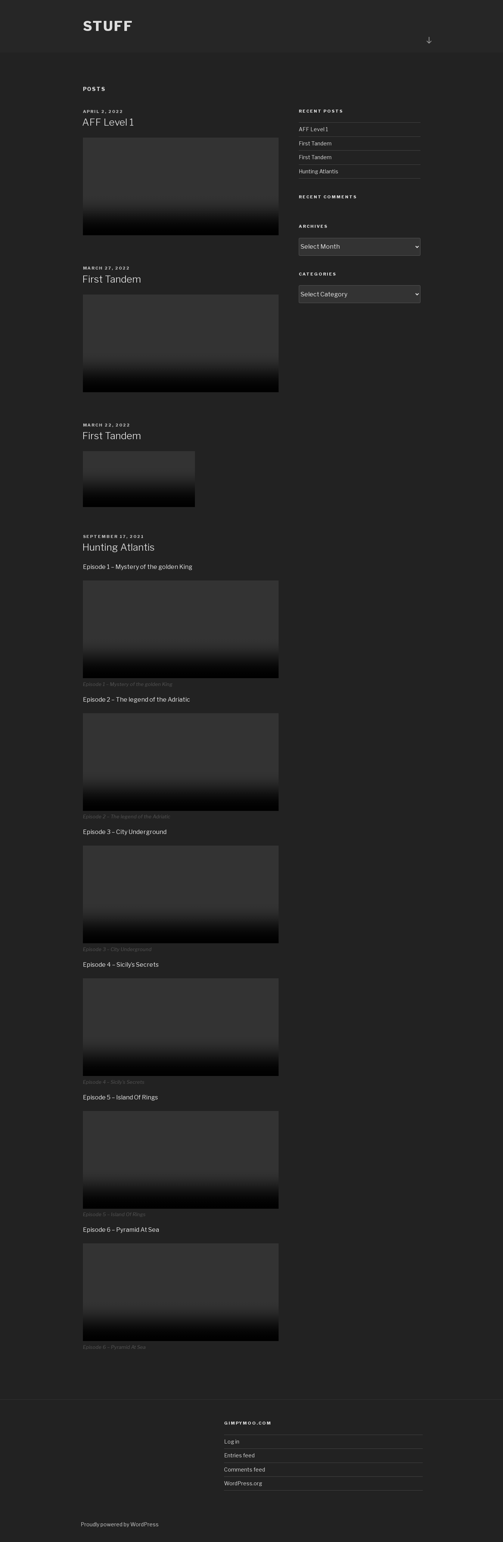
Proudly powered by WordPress (120, 1524)
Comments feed (244, 1469)
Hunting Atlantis (118, 547)
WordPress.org (243, 1483)
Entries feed (239, 1455)
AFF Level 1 (108, 122)
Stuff (108, 26)
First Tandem (111, 279)
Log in (231, 1441)
